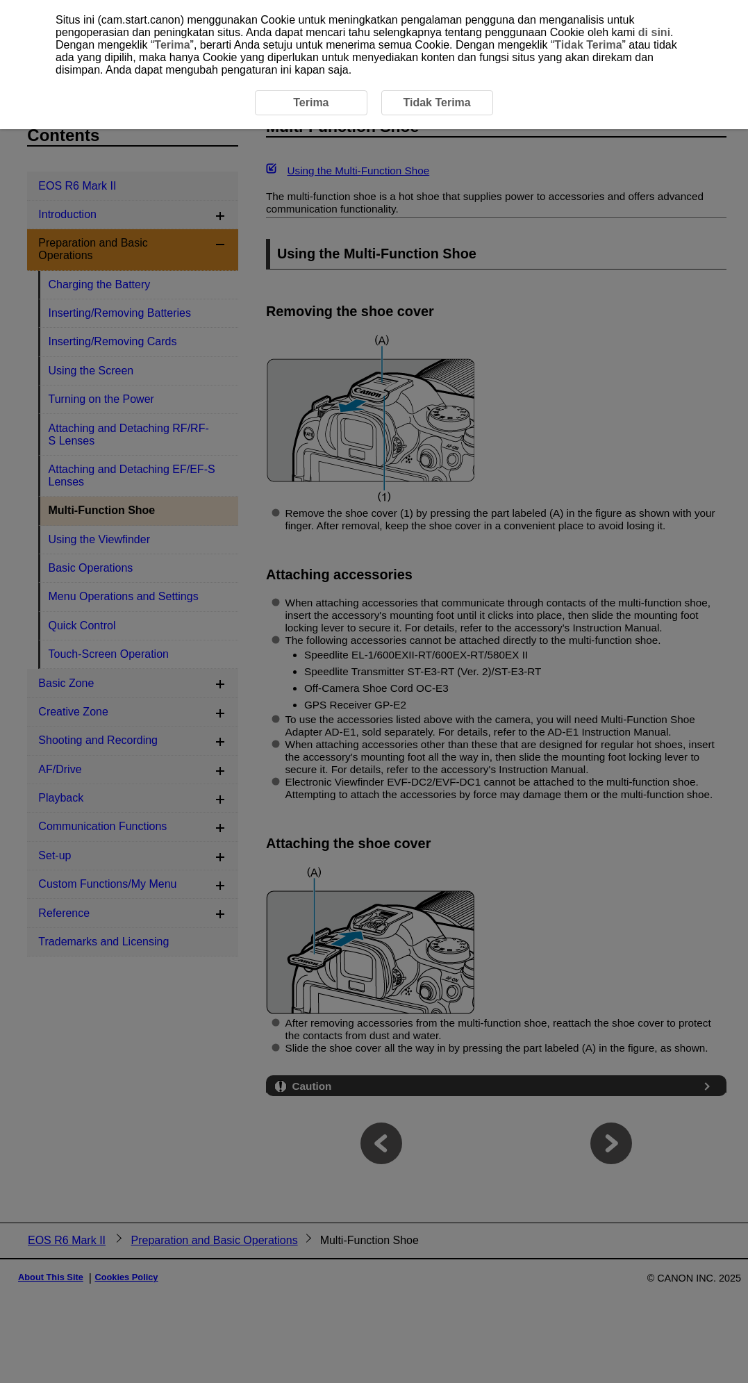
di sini (654, 32)
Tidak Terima (588, 45)
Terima (172, 45)
